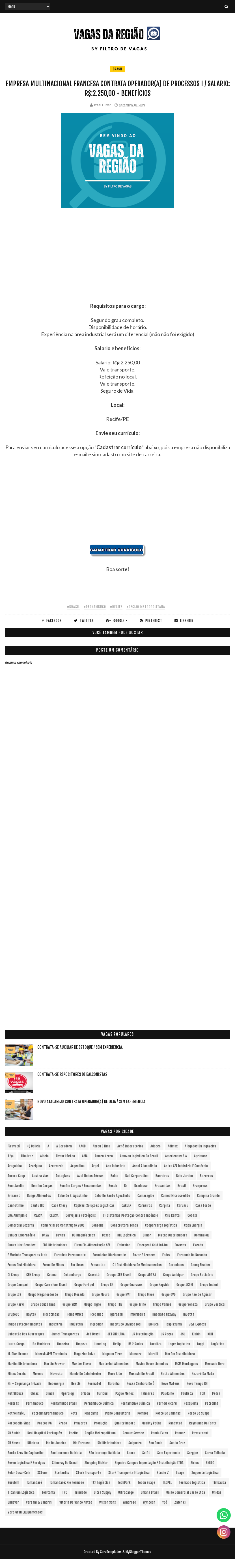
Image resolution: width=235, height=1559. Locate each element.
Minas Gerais (17, 1374)
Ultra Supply (102, 1492)
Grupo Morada (75, 1294)
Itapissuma (174, 1324)
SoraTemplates (111, 1552)
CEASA (38, 1215)
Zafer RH (180, 1502)
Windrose (129, 1502)
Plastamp (91, 1413)
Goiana (52, 1275)
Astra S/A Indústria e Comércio (186, 1166)
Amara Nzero (104, 1156)
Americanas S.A (176, 1156)
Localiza (155, 1344)
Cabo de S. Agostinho (73, 1195)
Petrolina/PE (16, 1413)
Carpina (164, 1205)
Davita (60, 1235)
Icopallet (96, 1314)
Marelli (153, 1354)
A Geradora (64, 1146)
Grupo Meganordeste (43, 1294)
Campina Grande (208, 1195)
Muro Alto (115, 1374)
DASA (45, 1235)
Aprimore (200, 1156)
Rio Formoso (81, 1443)
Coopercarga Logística (161, 1225)
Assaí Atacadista (144, 1166)
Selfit (146, 1453)
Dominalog (201, 1235)
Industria (55, 1324)
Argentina (77, 1166)
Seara (131, 1453)
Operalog (67, 1393)
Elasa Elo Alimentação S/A (92, 1245)
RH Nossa (14, 1443)
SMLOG (210, 1463)
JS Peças (167, 1334)
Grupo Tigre (92, 1304)
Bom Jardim (16, 1186)
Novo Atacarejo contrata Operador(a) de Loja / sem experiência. (91, 1101)
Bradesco (141, 1186)
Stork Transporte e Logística (129, 1473)
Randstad (175, 1423)
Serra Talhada (215, 1453)
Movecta (56, 1374)
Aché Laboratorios (130, 1146)
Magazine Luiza (84, 1354)
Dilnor (147, 1235)
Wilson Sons (107, 1502)
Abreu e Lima (101, 1146)
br (125, 1186)
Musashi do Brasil (141, 1374)
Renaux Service (133, 1433)
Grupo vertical (215, 1304)
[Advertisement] (117, 262)
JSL (182, 1334)
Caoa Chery (59, 1205)
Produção (100, 1423)
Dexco (106, 1235)
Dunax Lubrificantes (22, 1245)
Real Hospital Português (44, 1433)
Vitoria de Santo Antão (75, 1502)
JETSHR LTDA (116, 1334)
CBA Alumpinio (17, 1215)
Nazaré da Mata (203, 1374)
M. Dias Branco (18, 1354)
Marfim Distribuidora (180, 1354)
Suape (180, 1473)
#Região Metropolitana (145, 607)
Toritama (48, 1492)
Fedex (166, 1255)
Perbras (13, 1403)
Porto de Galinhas (168, 1413)
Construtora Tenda (124, 1225)
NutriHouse (15, 1393)
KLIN (210, 1334)
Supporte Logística (205, 1473)
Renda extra (159, 1433)
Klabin (196, 1334)
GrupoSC (13, 1314)
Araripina (35, 1166)
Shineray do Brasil (64, 1463)
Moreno (38, 1374)
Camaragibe (145, 1195)
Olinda (50, 1393)
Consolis (98, 1225)
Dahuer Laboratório (21, 1235)
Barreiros (162, 1176)
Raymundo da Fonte (203, 1423)
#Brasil (73, 607)
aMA (85, 1156)
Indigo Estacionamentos (25, 1324)
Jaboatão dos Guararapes (26, 1334)
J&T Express (197, 1324)
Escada (198, 1245)
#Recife (116, 607)
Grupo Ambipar (173, 1275)
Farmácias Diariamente (109, 1255)
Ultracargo (126, 1492)
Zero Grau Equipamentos (25, 1512)
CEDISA (54, 1215)
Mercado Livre (215, 1364)
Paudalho (167, 1393)
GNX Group (33, 1275)
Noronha (114, 1383)
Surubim (13, 1482)
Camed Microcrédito (175, 1195)
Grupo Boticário (202, 1275)
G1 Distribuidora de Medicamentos (137, 1265)
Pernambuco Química (99, 1403)
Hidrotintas (51, 1314)
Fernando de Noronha (192, 1255)
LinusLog (100, 1344)
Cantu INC (37, 1205)
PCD (202, 1393)
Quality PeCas (151, 1423)
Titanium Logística (21, 1492)
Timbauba (219, 1482)
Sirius (195, 1463)
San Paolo (155, 1443)
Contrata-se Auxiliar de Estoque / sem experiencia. (80, 1047)
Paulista (187, 1393)
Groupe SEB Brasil (119, 1275)
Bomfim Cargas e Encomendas (81, 1186)
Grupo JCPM (184, 1285)
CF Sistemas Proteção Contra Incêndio (130, 1215)
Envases (180, 1245)
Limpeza (81, 1344)
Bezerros (206, 1176)
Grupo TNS (115, 1304)
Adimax (173, 1146)
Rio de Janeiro (56, 1443)
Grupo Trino (138, 1304)
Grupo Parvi (16, 1304)
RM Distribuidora (109, 1443)
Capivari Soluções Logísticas (94, 1205)
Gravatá (94, 1275)
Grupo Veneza (188, 1304)
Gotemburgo (72, 1275)
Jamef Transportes (65, 1334)
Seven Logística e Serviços (26, 1463)
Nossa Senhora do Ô (140, 1383)
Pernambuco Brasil (64, 1403)
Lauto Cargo (16, 1344)
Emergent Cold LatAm (152, 1245)
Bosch (113, 1186)
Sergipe (192, 1453)
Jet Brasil (93, 1334)
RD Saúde (14, 1433)
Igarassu (116, 1314)
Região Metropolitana (100, 1433)
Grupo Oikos (146, 1294)
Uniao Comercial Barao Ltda (185, 1492)
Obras (35, 1393)
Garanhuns (176, 1265)
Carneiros (145, 1205)
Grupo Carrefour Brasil (51, 1285)
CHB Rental (172, 1215)
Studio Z (163, 1473)
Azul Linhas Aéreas (90, 1176)
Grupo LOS (14, 1294)
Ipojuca (153, 1324)
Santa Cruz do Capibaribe (26, 1453)
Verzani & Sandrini (39, 1502)
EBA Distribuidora (55, 1245)
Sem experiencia (168, 1453)
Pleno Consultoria (117, 1413)
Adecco (155, 1146)
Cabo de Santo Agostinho (112, 1195)
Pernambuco (35, 1403)
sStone (42, 1473)
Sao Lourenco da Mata (66, 1453)
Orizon (85, 1393)
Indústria (76, 1324)
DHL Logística (126, 1235)
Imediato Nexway (164, 1314)
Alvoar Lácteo (65, 1156)
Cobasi (192, 1215)
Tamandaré (34, 1482)
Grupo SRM (69, 1304)
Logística (217, 1344)
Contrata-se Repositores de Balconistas (72, 1074)
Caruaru (182, 1205)
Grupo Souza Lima (43, 1304)
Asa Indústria (115, 1166)
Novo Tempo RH (197, 1383)
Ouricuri (102, 1393)
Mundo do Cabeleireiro (85, 1374)
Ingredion (96, 1324)
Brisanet (14, 1195)
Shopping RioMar (96, 1463)
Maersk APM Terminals (51, 1354)
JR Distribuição (143, 1334)
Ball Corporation (136, 1176)
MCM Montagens (186, 1364)
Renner (180, 1433)
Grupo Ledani (209, 1285)
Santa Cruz (177, 1443)
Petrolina (211, 1403)
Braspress (200, 1186)
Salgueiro (135, 1443)
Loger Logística (179, 1344)
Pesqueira (191, 1403)
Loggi (200, 1344)
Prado (63, 1423)
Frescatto (98, 1265)
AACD (82, 1146)
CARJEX (126, 1205)
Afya (11, 1156)
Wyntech (149, 1502)
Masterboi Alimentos (114, 1364)
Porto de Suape (199, 1413)
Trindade (80, 1492)
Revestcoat (200, 1433)
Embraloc (123, 1245)
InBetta (188, 1314)
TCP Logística (100, 1482)
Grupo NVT (124, 1294)
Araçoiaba (15, 1166)
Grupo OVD (168, 1294)
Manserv (135, 1354)
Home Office (75, 1314)
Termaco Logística (192, 1482)
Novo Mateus (170, 1383)
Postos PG (44, 1423)
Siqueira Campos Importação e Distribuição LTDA (149, 1463)
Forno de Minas (53, 1265)
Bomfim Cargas (42, 1186)
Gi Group (13, 1275)
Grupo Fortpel (84, 1285)
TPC (64, 1492)
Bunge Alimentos (39, 1195)
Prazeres (80, 1423)
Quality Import (125, 1423)
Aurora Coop (16, 1176)
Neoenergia (56, 1383)
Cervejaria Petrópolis (81, 1215)
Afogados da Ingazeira (200, 1146)
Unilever (13, 1502)
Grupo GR (107, 1285)
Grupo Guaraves (131, 1285)
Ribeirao (33, 1443)
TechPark (123, 1482)
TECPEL (167, 1482)
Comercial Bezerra (21, 1225)
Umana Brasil (150, 1492)
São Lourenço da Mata (104, 1453)
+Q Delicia (33, 1146)
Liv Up (117, 1344)
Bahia (114, 1176)
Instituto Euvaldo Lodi (125, 1324)
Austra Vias (40, 1176)
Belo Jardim (184, 1176)
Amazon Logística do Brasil (139, 1156)
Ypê (164, 1502)
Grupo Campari (18, 1285)
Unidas (216, 1492)
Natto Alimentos (173, 1374)
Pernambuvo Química (135, 1403)
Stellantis (62, 1473)
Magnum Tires (112, 1354)
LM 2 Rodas (135, 1344)
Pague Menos (124, 1393)
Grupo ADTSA (147, 1275)
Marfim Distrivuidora (22, 1364)
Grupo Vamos (162, 1304)
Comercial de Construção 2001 (63, 1225)
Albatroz (27, 1156)
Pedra (216, 1393)
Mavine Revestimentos (152, 1364)
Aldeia (44, 1156)
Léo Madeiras (41, 1344)
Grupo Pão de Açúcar (197, 1294)
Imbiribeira (137, 1314)
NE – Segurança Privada (24, 1383)
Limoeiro (63, 1344)
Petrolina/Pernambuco (48, 1413)
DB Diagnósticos (83, 1235)
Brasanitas (163, 1186)
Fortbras (77, 1265)
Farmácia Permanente (70, 1255)
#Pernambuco (95, 607)
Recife (73, 1433)
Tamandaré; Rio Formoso (66, 1482)
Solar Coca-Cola (19, 1473)
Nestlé (76, 1383)
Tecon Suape (146, 1482)
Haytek (31, 1314)
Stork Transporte (88, 1473)
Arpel (95, 1166)
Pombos (142, 1413)
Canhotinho (16, 1205)
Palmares (147, 1393)
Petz (74, 1413)
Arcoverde (56, 1166)
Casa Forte (203, 1205)
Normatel (94, 1383)
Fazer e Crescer (144, 1255)
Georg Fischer (200, 1265)
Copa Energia (193, 1225)
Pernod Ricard (167, 1403)
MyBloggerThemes (138, 1552)
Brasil (117, 69)
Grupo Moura (100, 1294)
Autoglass (63, 1176)
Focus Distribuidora (22, 1265)
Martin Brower (54, 1364)
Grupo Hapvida (159, 1285)
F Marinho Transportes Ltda (27, 1255)
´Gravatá (14, 1146)
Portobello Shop (19, 1423)
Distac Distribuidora (172, 1235)
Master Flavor (82, 1364)
